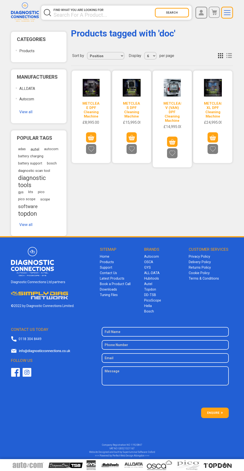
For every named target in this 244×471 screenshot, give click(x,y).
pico (41, 192)
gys (21, 192)
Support (106, 267)
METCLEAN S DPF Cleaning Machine (131, 109)
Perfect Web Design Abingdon (128, 453)
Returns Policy (199, 267)
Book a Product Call (114, 283)
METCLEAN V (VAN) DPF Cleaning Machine (172, 112)
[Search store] (103, 12)
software (28, 206)
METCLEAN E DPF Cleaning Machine (91, 109)
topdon (27, 213)
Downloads (108, 288)
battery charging (30, 156)
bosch (52, 163)
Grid (220, 56)
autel (34, 149)
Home (104, 256)
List (229, 56)
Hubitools (151, 277)
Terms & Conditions (203, 277)
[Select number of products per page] (150, 56)
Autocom (26, 99)
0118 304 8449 (30, 336)
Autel (148, 283)
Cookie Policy (198, 272)
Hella (148, 304)
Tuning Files (108, 293)
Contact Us (108, 272)
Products (27, 51)
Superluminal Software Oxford (139, 449)
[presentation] (165, 395)
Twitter (26, 369)
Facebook (15, 369)
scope (45, 199)
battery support (30, 163)
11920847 (136, 442)
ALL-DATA (152, 272)
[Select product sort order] (105, 56)
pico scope (27, 199)
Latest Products (112, 277)
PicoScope (152, 298)
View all (25, 112)
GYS (147, 267)
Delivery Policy (199, 262)
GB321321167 (126, 446)
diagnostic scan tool (34, 171)
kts (30, 192)
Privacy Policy (199, 256)
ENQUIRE (213, 410)
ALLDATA (27, 88)
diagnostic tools (32, 181)
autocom (51, 149)
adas (22, 149)
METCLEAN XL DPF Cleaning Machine (212, 109)
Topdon (150, 288)
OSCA (148, 262)
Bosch (148, 309)
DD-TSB (150, 293)
